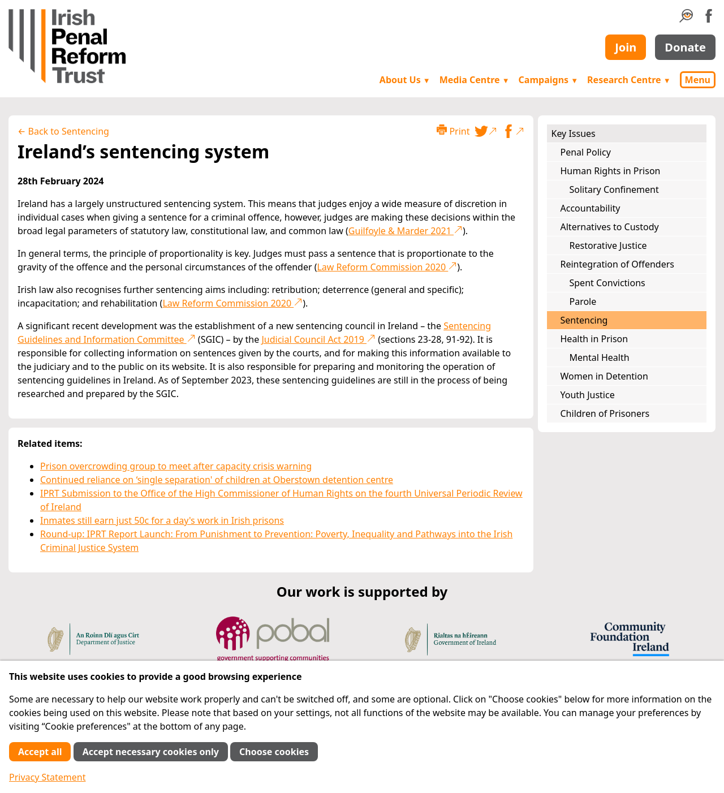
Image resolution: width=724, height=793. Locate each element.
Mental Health (600, 357)
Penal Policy (586, 152)
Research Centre (628, 80)
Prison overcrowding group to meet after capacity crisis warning (176, 466)
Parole (583, 301)
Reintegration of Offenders (617, 264)
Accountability (590, 208)
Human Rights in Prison (611, 171)
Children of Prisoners (605, 413)
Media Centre (474, 80)
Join (625, 47)
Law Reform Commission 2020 (387, 267)
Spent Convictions (607, 283)
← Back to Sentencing (63, 131)
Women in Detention (604, 376)
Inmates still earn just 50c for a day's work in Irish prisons (162, 520)
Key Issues (573, 133)
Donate (685, 47)
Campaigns (549, 80)
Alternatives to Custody (610, 227)
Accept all (40, 751)
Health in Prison (594, 339)
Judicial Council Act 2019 (318, 339)
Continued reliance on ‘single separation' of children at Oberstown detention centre (216, 479)
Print (453, 130)
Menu (697, 80)
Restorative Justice (608, 245)
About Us (405, 80)
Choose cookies (274, 751)
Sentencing (584, 320)
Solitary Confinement (614, 189)
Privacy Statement (47, 777)
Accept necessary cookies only (151, 751)
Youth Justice (588, 395)
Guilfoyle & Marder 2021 (405, 231)
